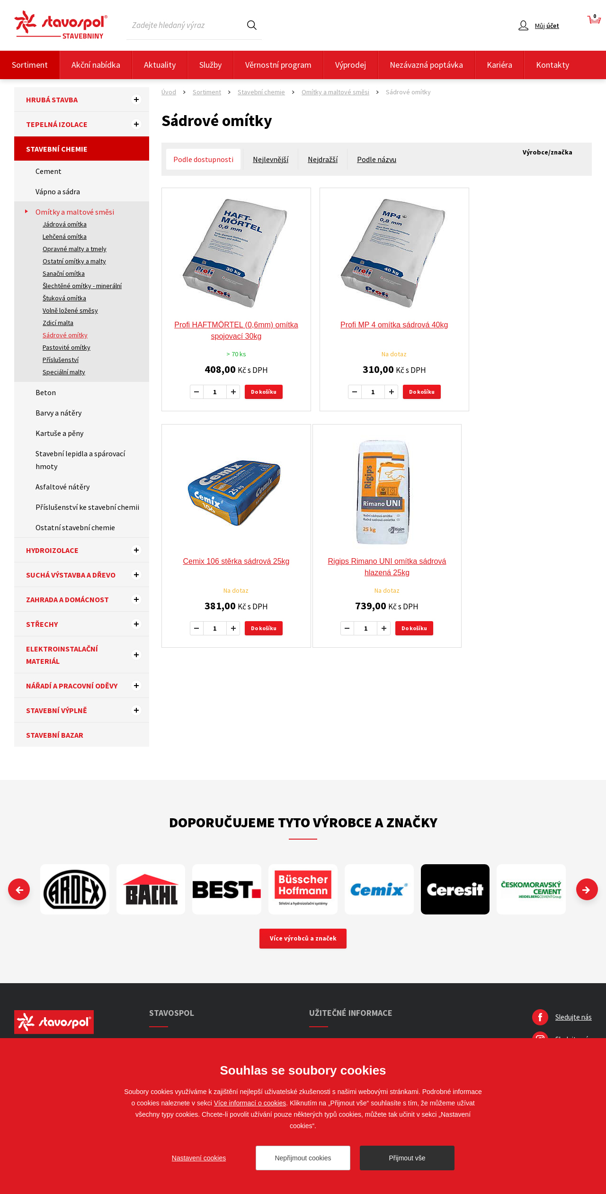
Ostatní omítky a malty (74, 261)
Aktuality (160, 64)
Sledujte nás (573, 1017)
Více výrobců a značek (303, 939)
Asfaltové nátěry (62, 486)
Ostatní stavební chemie (75, 527)
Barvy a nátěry (58, 412)
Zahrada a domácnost (87, 599)
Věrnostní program (278, 64)
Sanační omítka (64, 273)
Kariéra (499, 64)
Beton (46, 392)
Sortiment (30, 64)
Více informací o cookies (250, 1103)
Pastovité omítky (66, 347)
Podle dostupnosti (203, 159)
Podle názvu (376, 159)
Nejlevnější (270, 159)
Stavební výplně (87, 710)
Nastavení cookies (199, 1158)
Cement (49, 171)
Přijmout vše (407, 1158)
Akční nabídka (95, 64)
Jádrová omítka (65, 224)
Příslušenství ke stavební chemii (87, 507)
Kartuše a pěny (59, 433)
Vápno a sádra (58, 191)
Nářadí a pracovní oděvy (87, 685)
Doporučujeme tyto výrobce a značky (303, 822)
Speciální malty (64, 372)
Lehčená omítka (65, 236)
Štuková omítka (64, 298)
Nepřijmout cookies (303, 1158)
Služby (210, 64)
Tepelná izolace (87, 124)
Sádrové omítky (65, 335)
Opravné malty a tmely (75, 248)
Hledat (252, 24)
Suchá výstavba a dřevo (87, 574)
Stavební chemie (57, 149)
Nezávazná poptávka (426, 64)
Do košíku (258, 391)
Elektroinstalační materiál (87, 655)
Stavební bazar (54, 735)
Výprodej (350, 64)
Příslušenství (61, 359)
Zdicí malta (58, 322)
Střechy (87, 624)
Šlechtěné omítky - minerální (82, 285)
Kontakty (552, 64)
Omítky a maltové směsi (75, 212)
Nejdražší (323, 159)
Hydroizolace (87, 550)
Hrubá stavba (87, 99)
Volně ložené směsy (70, 310)
